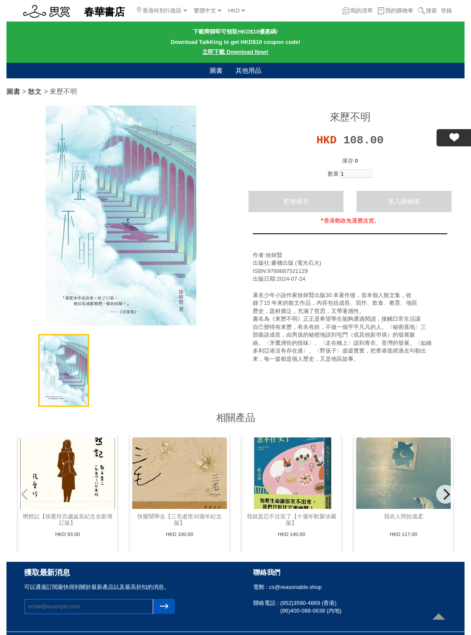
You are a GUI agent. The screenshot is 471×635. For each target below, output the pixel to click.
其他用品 (248, 70)
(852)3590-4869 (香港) (308, 603)
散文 (35, 91)
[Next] (445, 494)
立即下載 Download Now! (235, 52)
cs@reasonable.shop (295, 587)
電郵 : (261, 587)
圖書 (216, 70)
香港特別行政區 (162, 10)
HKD (236, 10)
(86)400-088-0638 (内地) (310, 610)
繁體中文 (207, 10)
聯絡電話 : (266, 603)
